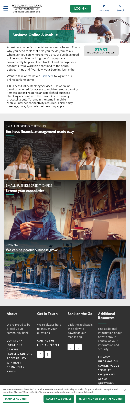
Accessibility (17, 358)
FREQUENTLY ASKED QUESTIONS (106, 379)
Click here (47, 76)
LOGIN (81, 8)
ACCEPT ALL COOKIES (58, 399)
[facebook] (40, 354)
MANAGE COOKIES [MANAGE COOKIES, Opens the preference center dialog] (16, 399)
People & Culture (19, 354)
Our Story (14, 340)
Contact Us (46, 340)
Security (104, 370)
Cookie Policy (109, 365)
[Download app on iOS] (71, 347)
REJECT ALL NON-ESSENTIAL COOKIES (101, 399)
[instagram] (48, 354)
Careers (12, 349)
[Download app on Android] (78, 347)
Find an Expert (48, 345)
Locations (14, 345)
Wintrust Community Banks (15, 367)
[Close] (124, 390)
